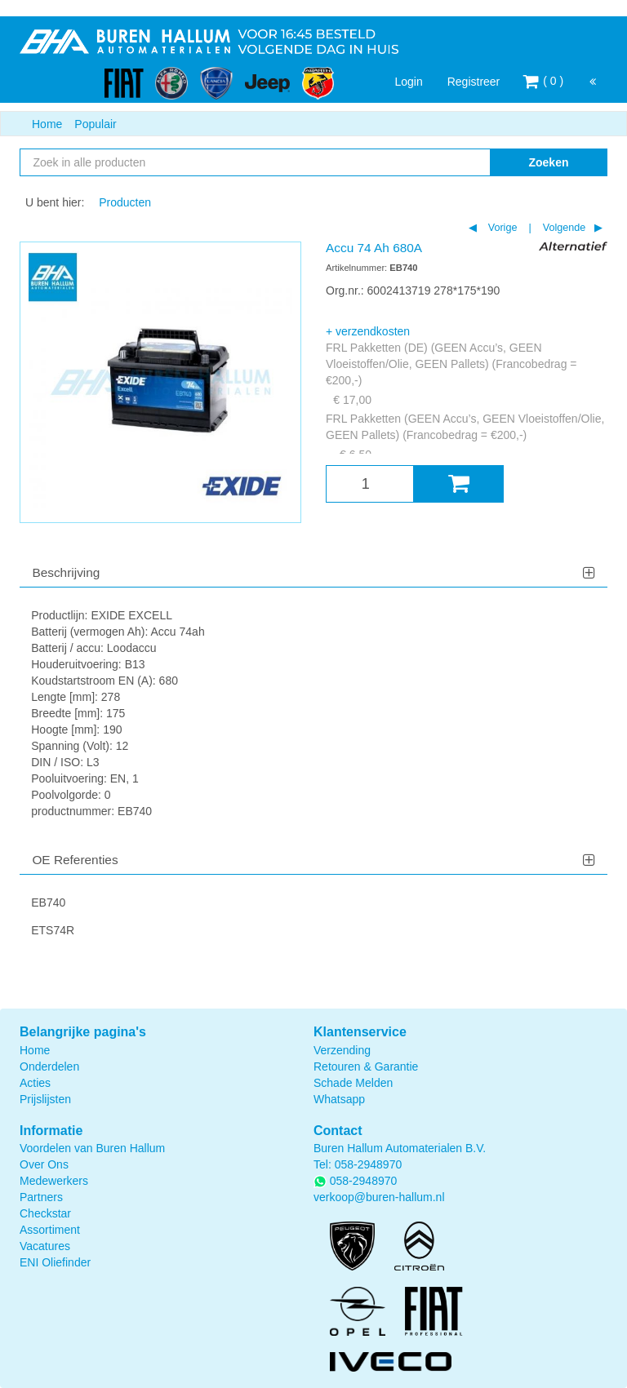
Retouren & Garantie (366, 1066)
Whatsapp (339, 1099)
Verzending (342, 1050)
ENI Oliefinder (55, 1262)
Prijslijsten (45, 1099)
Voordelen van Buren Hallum (92, 1148)
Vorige (501, 227)
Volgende (562, 227)
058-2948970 (368, 1164)
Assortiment (50, 1229)
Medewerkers (54, 1180)
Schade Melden (353, 1082)
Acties (35, 1082)
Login (408, 81)
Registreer (473, 81)
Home (47, 124)
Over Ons (44, 1164)
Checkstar (45, 1213)
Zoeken (548, 162)
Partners (41, 1197)
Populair (95, 124)
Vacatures (45, 1246)
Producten (125, 202)
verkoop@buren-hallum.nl (379, 1197)
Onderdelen (49, 1066)
